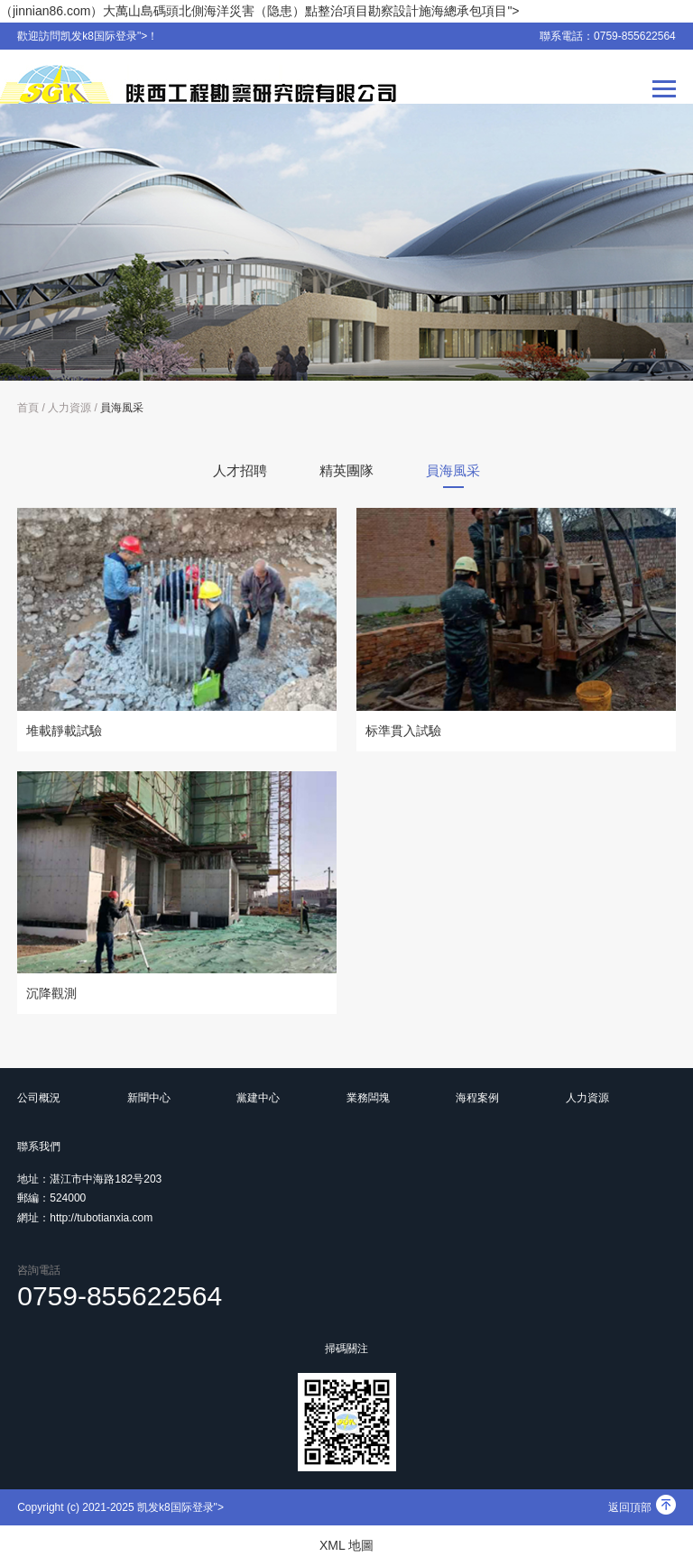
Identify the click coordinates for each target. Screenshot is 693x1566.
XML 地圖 (346, 1545)
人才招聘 (240, 470)
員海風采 (121, 407)
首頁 (28, 407)
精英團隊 (346, 470)
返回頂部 (642, 1507)
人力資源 (69, 407)
